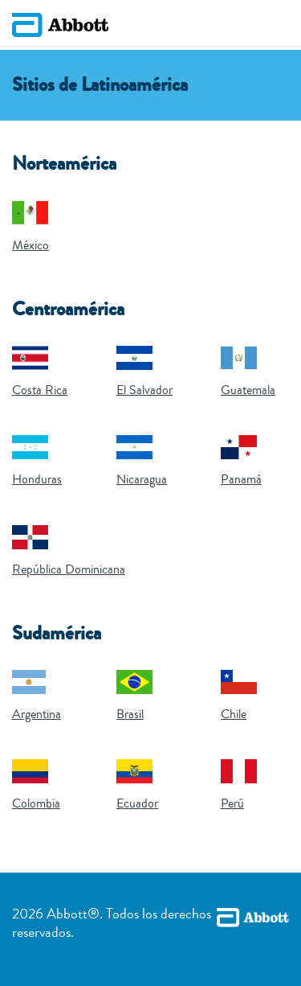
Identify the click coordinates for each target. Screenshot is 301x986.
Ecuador (137, 803)
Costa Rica (39, 390)
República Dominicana (68, 569)
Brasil (130, 714)
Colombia (36, 803)
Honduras (37, 479)
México (30, 245)
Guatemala (248, 390)
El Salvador (144, 390)
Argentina (36, 714)
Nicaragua (141, 479)
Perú (232, 803)
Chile (233, 714)
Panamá (241, 479)
